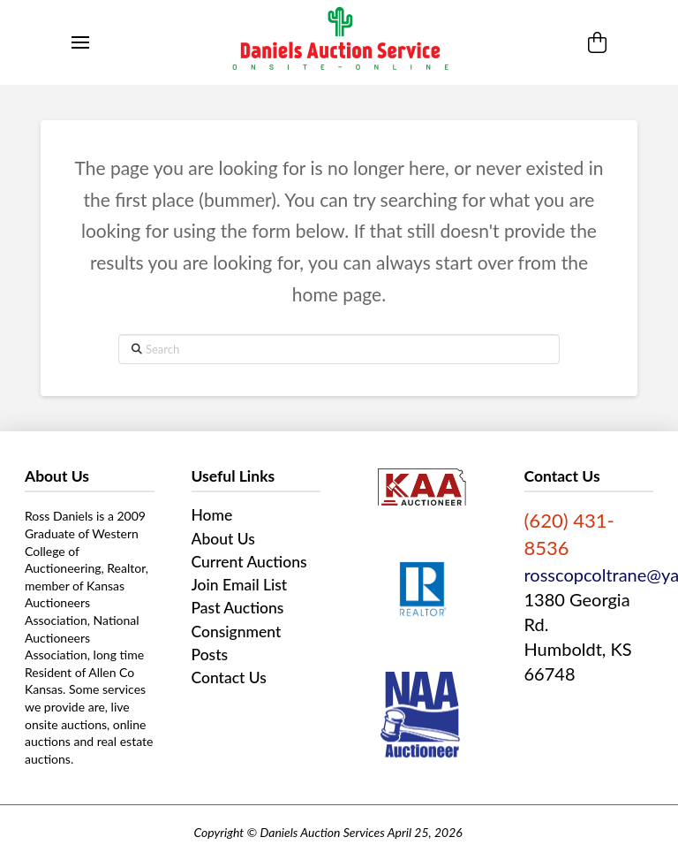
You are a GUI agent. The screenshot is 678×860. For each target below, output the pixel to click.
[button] (80, 42)
